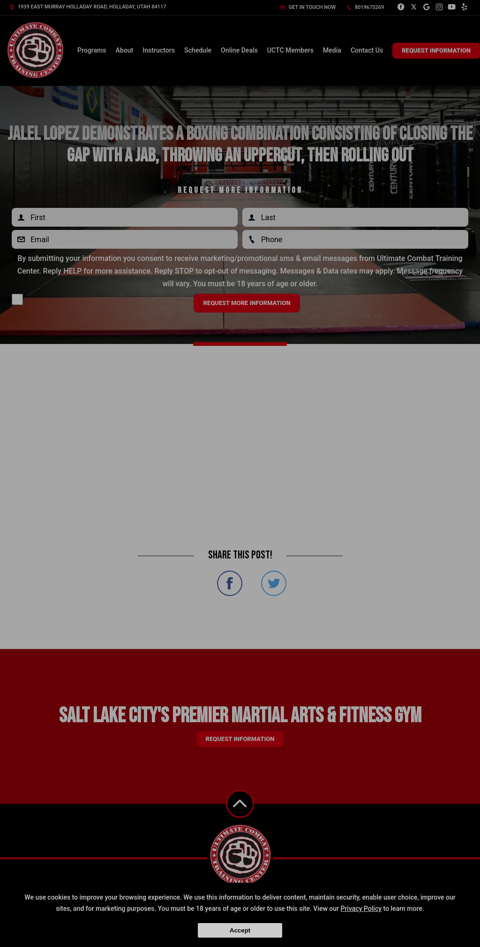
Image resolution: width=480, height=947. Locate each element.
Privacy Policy (361, 908)
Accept (240, 930)
